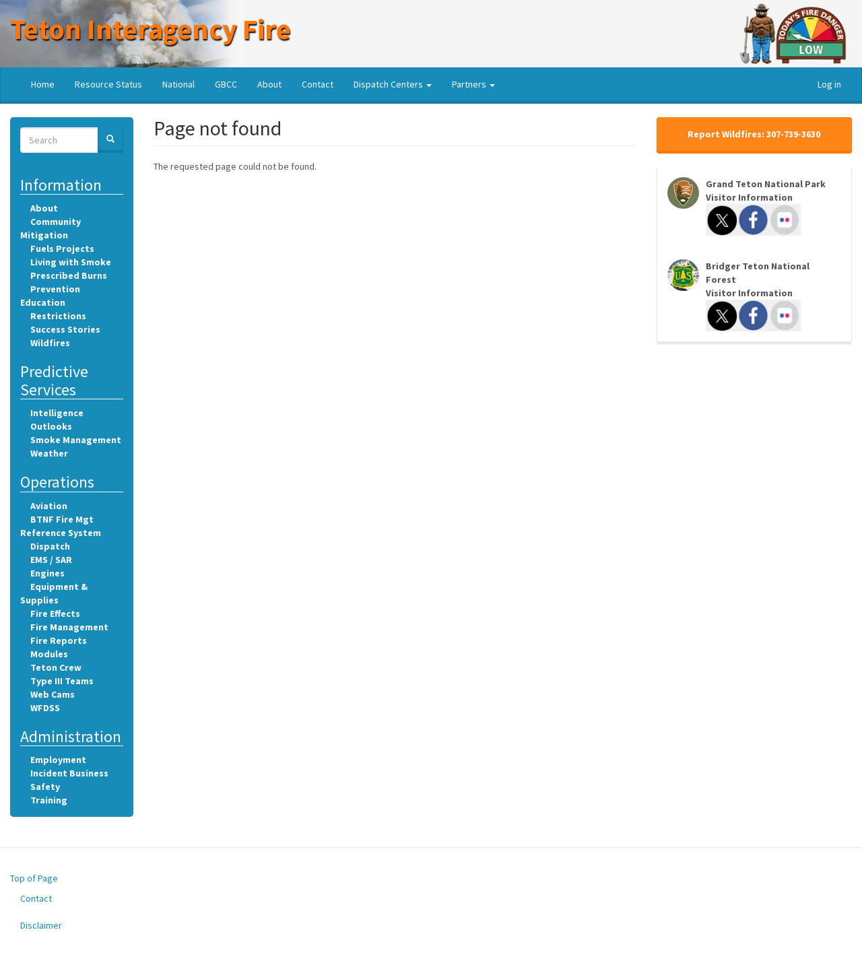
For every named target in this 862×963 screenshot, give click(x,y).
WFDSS (45, 708)
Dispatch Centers (393, 84)
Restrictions (58, 316)
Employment (58, 760)
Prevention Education (50, 295)
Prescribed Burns (68, 275)
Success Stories (65, 329)
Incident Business (69, 773)
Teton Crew (55, 667)
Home (43, 84)
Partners (473, 84)
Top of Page (34, 878)
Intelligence (57, 413)
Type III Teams (62, 681)
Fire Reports (58, 640)
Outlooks (51, 426)
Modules (49, 654)
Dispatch (50, 546)
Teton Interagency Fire (150, 28)
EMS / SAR (51, 560)
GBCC (226, 84)
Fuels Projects (62, 248)
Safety (45, 787)
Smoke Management (75, 440)
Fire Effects (55, 613)
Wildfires (50, 343)
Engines (47, 573)
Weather (49, 453)
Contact (317, 84)
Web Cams (52, 694)
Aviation (48, 506)
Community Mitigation (50, 228)
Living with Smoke (70, 262)
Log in (829, 84)
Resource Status (108, 84)
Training (48, 800)
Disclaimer (41, 925)
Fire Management (69, 627)
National (178, 84)
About (269, 84)
